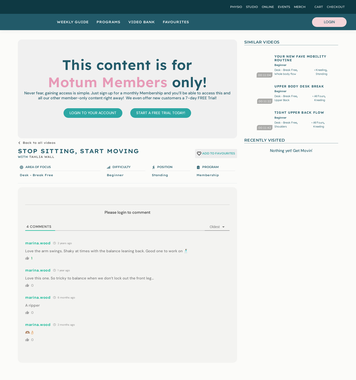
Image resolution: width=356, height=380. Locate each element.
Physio (236, 7)
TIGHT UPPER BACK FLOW (299, 112)
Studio (252, 7)
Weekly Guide (73, 22)
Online (268, 7)
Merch (300, 7)
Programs (108, 22)
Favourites (176, 22)
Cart (318, 7)
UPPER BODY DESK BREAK (299, 86)
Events (284, 7)
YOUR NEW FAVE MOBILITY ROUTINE (300, 58)
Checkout (336, 7)
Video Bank (141, 22)
